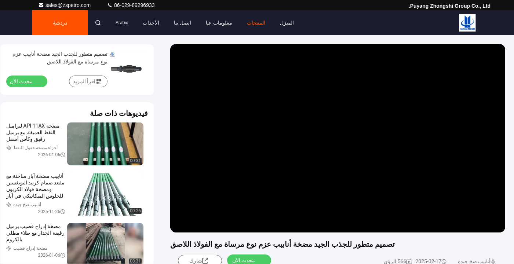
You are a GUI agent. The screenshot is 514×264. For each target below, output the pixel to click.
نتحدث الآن (25, 81)
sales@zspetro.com (65, 5)
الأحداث (151, 23)
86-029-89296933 (130, 5)
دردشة (60, 23)
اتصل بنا (182, 23)
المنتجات (256, 23)
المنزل (287, 23)
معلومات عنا (219, 23)
